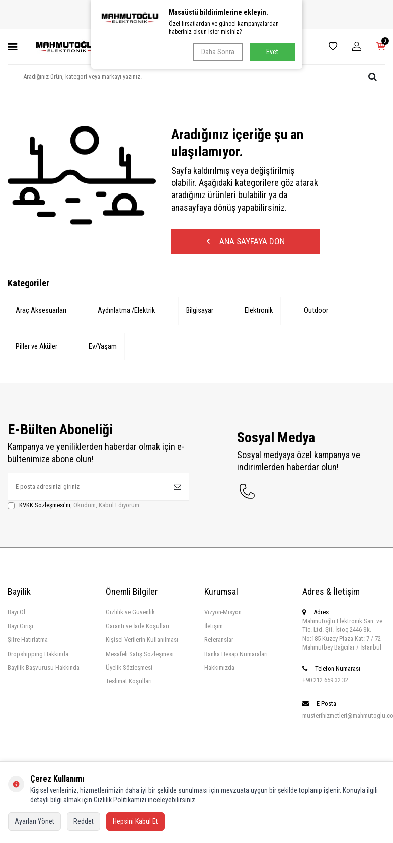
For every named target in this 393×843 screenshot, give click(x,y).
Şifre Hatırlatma (28, 641)
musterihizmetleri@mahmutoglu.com (343, 717)
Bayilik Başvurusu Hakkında (44, 669)
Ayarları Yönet (34, 821)
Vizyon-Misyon (223, 614)
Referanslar (218, 641)
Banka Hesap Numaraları (236, 655)
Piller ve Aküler (37, 347)
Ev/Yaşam (103, 347)
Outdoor (319, 311)
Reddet (83, 821)
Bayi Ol (16, 614)
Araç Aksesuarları (41, 311)
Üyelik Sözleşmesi (129, 669)
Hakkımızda (219, 669)
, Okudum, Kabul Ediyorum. (74, 507)
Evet (272, 52)
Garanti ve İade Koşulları (137, 627)
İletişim (213, 627)
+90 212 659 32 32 (325, 681)
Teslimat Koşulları (129, 683)
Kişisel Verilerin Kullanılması (142, 641)
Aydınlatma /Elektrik (127, 311)
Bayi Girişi (20, 627)
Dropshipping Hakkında (38, 655)
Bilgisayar (202, 311)
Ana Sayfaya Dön (245, 242)
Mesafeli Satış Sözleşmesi (140, 655)
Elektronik (261, 311)
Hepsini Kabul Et (135, 821)
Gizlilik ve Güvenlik (130, 614)
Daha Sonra (217, 52)
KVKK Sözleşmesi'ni (44, 506)
